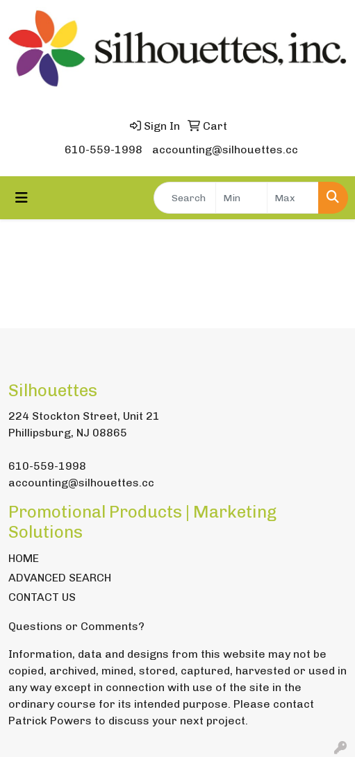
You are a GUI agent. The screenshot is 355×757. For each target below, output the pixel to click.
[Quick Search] (185, 198)
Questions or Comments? (76, 626)
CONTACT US (42, 597)
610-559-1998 (103, 149)
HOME (23, 558)
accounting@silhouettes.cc (225, 149)
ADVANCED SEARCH (59, 577)
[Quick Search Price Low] (241, 198)
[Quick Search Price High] (293, 198)
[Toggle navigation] (21, 197)
